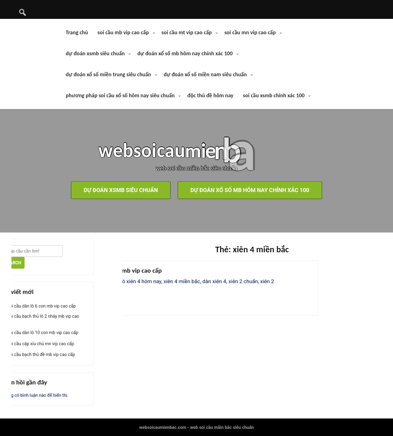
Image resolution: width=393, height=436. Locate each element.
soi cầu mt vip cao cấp (187, 32)
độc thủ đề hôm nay (210, 95)
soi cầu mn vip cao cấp (249, 32)
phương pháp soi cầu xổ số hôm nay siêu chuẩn (120, 95)
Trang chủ (77, 32)
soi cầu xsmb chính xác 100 (274, 95)
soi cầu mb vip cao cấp (123, 32)
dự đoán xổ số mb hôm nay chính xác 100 (185, 53)
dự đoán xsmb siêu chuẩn (95, 53)
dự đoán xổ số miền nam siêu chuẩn (205, 74)
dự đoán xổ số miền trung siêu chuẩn (108, 74)
